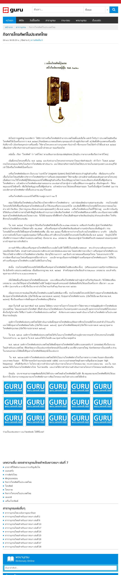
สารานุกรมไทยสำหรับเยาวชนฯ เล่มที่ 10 (23, 524)
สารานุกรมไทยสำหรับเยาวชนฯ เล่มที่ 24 (23, 531)
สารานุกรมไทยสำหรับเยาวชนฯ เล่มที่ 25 (23, 535)
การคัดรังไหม (11, 474)
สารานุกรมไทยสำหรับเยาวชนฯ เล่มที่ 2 (22, 516)
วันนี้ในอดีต (35, 21)
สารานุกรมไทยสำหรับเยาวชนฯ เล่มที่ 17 (23, 528)
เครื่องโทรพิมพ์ (11, 501)
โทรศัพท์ (9, 486)
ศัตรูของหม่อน (11, 478)
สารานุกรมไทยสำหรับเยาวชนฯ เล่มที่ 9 (22, 520)
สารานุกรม (50, 21)
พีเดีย (21, 21)
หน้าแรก (9, 21)
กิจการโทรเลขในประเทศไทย (18, 493)
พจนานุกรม (81, 21)
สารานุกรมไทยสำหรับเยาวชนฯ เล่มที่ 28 (23, 547)
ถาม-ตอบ (65, 21)
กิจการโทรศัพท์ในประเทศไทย (18, 482)
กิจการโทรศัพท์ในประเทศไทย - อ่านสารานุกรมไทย (18, 10)
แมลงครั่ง (9, 471)
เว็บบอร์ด (96, 21)
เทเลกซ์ (8, 497)
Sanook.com (8, 2)
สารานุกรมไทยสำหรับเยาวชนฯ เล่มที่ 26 (23, 539)
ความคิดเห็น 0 (37, 40)
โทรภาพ (9, 490)
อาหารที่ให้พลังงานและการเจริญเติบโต (22, 467)
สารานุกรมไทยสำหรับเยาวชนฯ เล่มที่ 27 (23, 543)
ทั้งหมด (88, 10)
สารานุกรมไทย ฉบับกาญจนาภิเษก (20, 513)
